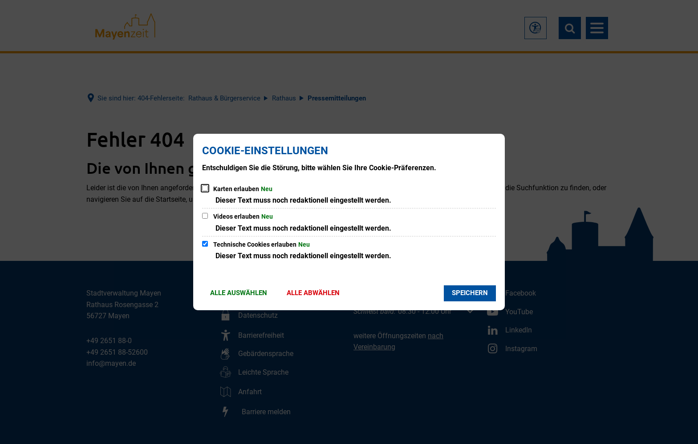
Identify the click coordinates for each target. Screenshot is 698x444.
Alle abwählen (313, 293)
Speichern (470, 293)
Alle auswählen (238, 293)
